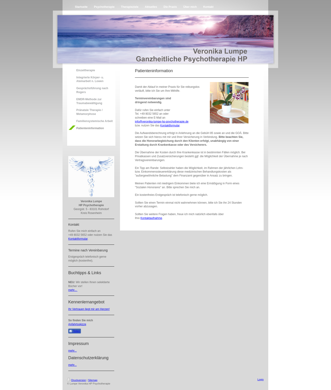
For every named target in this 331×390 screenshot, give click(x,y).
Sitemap (92, 380)
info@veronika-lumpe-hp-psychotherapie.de (161, 121)
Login (260, 379)
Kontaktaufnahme (151, 218)
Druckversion (76, 380)
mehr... (72, 290)
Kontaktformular (78, 238)
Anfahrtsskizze (77, 324)
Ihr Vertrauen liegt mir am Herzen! (89, 309)
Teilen (74, 331)
